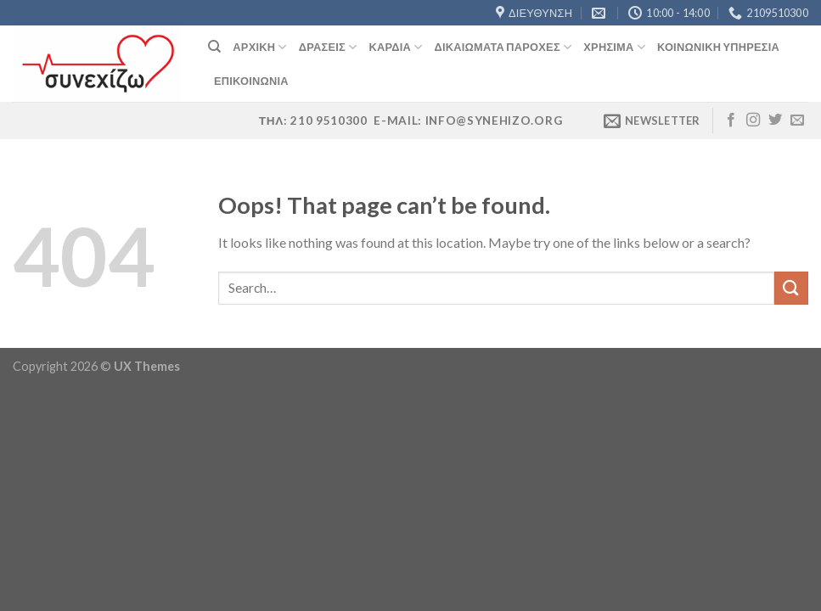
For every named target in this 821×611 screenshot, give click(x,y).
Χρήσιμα (614, 47)
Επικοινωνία (251, 80)
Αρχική (259, 47)
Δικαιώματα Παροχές (503, 47)
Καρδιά (395, 47)
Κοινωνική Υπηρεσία (718, 46)
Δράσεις (328, 47)
